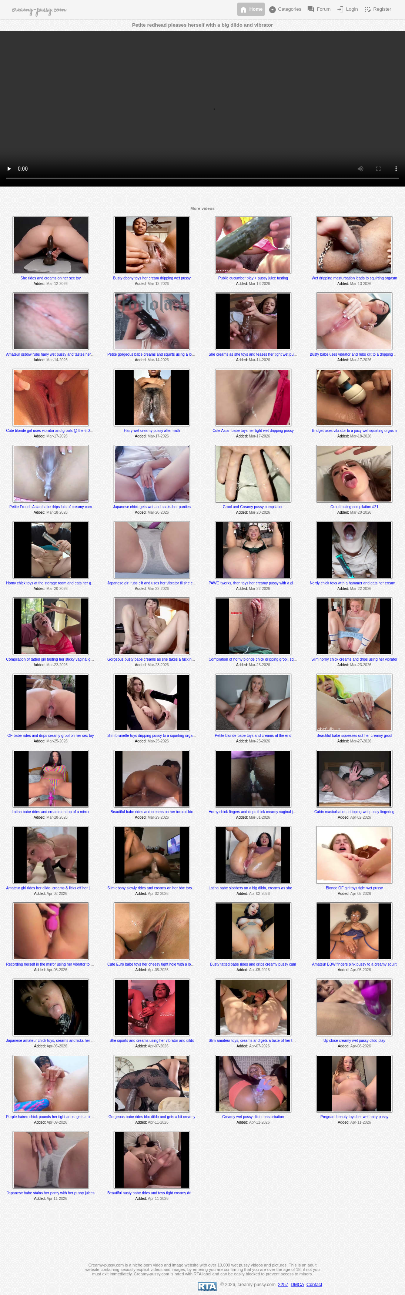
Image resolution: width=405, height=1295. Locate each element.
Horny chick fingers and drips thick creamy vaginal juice (253, 812)
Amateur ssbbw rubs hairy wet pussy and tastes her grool (53, 354)
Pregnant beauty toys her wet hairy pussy (354, 1117)
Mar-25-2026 (56, 741)
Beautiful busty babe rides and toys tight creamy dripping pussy (159, 1193)
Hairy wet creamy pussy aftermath (152, 431)
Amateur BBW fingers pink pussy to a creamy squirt (354, 964)
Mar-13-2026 (158, 284)
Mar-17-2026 (360, 360)
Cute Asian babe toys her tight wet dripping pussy (253, 431)
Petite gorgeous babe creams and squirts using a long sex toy (158, 354)
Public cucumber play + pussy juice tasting (253, 278)
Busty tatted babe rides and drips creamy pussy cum (253, 964)
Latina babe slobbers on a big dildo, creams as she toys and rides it (263, 888)
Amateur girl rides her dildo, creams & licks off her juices (52, 888)
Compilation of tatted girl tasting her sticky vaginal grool (51, 659)
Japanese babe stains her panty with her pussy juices (50, 1193)
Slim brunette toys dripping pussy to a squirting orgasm (152, 736)
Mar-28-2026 (56, 817)
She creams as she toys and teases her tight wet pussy (253, 354)
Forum (319, 9)
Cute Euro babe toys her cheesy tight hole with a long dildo (155, 964)
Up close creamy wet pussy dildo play (354, 1041)
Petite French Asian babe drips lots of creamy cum (50, 507)
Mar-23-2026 (158, 665)
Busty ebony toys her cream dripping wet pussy (152, 278)
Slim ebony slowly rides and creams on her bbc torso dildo (155, 888)
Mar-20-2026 (158, 512)
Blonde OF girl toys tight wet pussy (354, 888)
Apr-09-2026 (57, 1122)
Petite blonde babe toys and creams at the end (253, 736)
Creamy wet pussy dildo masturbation (253, 1117)
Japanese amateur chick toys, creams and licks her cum (52, 1041)
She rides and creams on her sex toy (50, 278)
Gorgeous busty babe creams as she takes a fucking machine (157, 659)
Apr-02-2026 (360, 817)
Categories (284, 9)
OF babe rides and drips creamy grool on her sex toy (50, 736)
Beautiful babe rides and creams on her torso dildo (151, 812)
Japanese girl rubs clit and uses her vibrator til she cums (153, 583)
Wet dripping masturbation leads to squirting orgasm (354, 278)
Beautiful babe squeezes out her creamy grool (354, 736)
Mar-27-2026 (360, 741)
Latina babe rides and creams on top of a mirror (50, 812)
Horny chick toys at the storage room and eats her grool (51, 583)
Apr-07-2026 (158, 1046)
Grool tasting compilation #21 (354, 507)
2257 (283, 1284)
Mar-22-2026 (158, 589)
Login (347, 9)
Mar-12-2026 (56, 284)
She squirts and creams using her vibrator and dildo (152, 1041)
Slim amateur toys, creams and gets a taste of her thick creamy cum (264, 1041)
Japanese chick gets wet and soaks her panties (152, 507)
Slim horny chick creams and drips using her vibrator (354, 659)
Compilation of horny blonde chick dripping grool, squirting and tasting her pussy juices (279, 659)
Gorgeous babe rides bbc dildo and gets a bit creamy (151, 1117)
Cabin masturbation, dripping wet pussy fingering (354, 812)
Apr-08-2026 (360, 1046)
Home (251, 9)
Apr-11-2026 (158, 1122)
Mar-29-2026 (158, 817)
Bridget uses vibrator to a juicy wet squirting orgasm (354, 431)
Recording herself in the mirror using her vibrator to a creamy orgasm (62, 964)
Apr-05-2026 (360, 894)
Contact (314, 1284)
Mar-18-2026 (360, 436)
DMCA (297, 1284)
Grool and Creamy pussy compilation (253, 507)
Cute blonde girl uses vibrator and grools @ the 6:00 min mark (57, 431)
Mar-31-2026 (259, 817)
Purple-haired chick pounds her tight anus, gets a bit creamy (55, 1117)
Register (377, 9)
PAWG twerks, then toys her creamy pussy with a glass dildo (258, 583)
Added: (40, 284)
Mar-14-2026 (56, 360)
